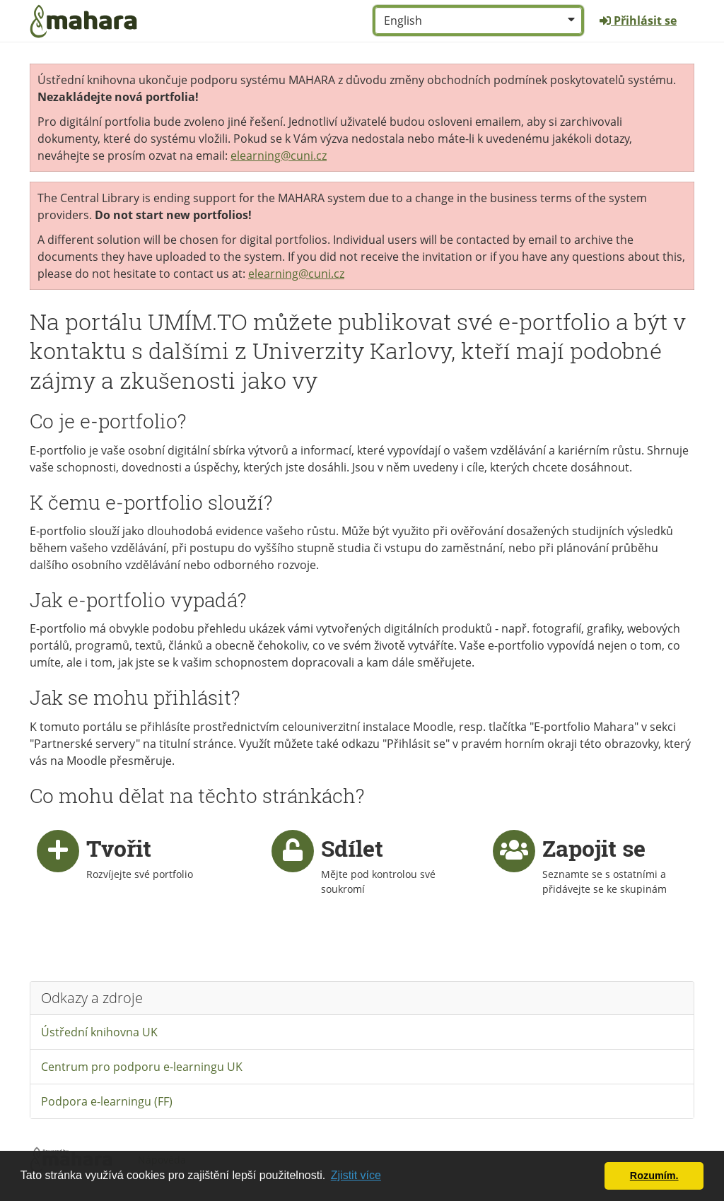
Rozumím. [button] (654, 1175)
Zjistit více (356, 1175)
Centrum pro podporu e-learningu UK (142, 1066)
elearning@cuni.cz (278, 155)
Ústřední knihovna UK (99, 1032)
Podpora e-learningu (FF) (107, 1101)
